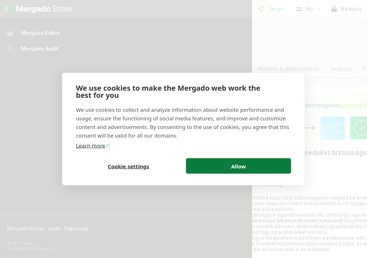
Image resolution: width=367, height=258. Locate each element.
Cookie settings (128, 165)
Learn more (90, 145)
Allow (238, 165)
